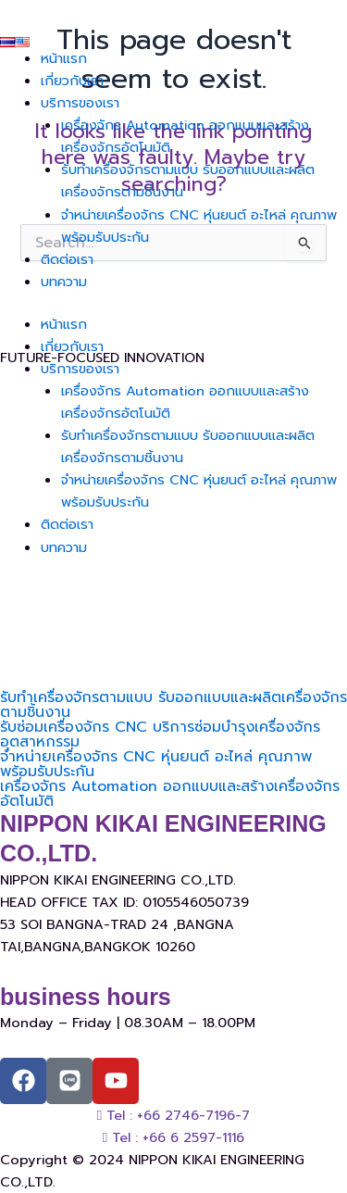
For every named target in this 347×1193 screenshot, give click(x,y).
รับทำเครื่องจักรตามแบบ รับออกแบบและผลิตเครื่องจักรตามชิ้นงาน (173, 705)
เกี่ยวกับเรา (72, 80)
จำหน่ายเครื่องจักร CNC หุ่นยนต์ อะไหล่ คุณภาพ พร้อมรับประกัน (156, 764)
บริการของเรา (80, 103)
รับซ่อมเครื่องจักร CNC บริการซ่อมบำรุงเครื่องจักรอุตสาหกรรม (160, 734)
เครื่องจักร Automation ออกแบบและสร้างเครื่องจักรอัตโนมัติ (170, 794)
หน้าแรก (64, 58)
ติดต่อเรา (67, 259)
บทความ (64, 281)
